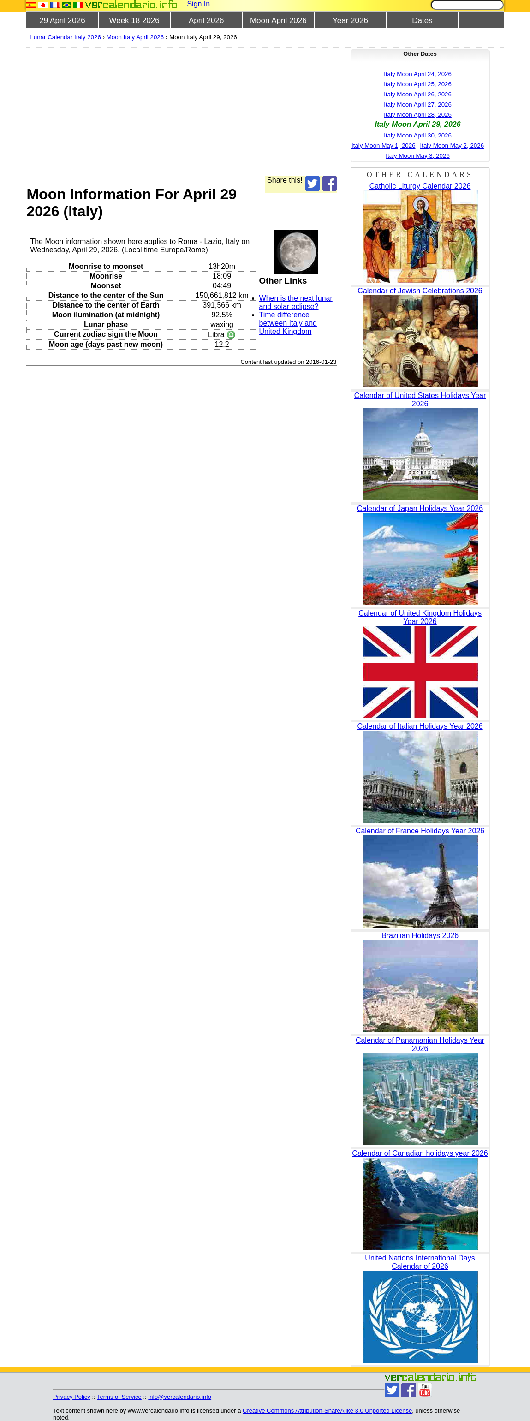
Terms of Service (119, 1396)
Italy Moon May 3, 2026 (418, 155)
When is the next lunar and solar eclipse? (296, 302)
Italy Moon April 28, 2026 (418, 114)
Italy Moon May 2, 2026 (452, 145)
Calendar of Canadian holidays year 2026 (420, 1153)
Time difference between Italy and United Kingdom (288, 323)
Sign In (198, 4)
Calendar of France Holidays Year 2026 (420, 831)
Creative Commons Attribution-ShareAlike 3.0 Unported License (327, 1410)
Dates (422, 20)
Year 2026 (350, 20)
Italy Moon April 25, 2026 (418, 84)
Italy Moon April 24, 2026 (418, 74)
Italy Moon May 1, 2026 (383, 145)
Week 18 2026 (134, 20)
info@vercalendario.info (179, 1396)
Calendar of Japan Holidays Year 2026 (420, 508)
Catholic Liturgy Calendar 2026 (420, 186)
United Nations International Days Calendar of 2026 (420, 1262)
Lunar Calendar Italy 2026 (65, 37)
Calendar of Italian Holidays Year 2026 (419, 726)
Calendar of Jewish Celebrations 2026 (419, 291)
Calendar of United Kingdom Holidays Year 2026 (420, 617)
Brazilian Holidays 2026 (420, 935)
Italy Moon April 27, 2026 (418, 104)
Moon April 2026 (278, 20)
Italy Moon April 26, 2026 (418, 94)
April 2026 (206, 20)
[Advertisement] (181, 111)
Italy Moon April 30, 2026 (418, 135)
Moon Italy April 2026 (135, 37)
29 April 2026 (62, 20)
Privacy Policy (71, 1396)
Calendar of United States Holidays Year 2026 (420, 400)
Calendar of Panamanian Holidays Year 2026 (420, 1044)
